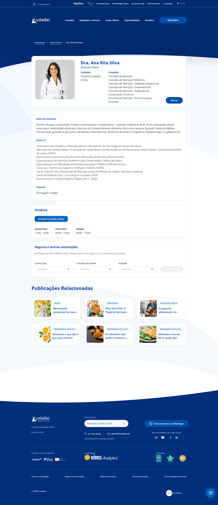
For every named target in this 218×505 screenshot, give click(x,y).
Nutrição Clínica (90, 67)
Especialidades (132, 20)
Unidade (122, 263)
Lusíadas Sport (103, 3)
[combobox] (54, 269)
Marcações (172, 20)
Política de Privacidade (74, 476)
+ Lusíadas (168, 3)
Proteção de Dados (140, 476)
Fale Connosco (153, 3)
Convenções (41, 263)
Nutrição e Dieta (168, 303)
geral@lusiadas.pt (121, 433)
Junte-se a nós (138, 3)
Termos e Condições (40, 476)
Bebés (57, 303)
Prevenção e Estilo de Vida (66, 329)
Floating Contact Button (209, 493)
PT (178, 3)
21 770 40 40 (94, 434)
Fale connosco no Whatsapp (168, 423)
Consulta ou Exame (86, 263)
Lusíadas (69, 20)
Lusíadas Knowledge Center (43, 427)
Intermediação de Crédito (175, 476)
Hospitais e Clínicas (90, 20)
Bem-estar (112, 303)
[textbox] (54, 269)
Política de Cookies (108, 476)
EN (183, 3)
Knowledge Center (120, 3)
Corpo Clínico (112, 20)
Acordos (149, 20)
